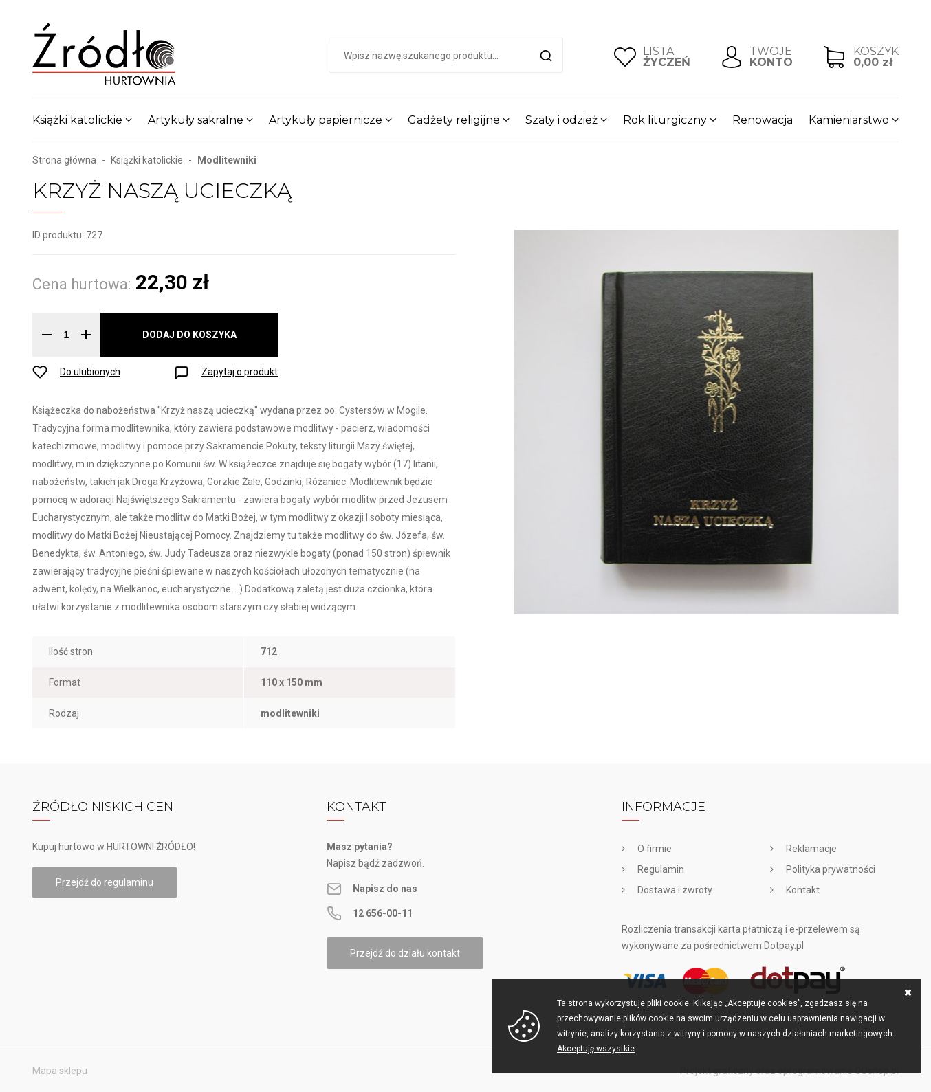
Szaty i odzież (561, 119)
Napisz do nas (385, 888)
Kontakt (803, 889)
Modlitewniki (226, 160)
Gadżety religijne (454, 119)
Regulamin (660, 869)
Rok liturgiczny (665, 119)
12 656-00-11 (383, 913)
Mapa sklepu (59, 1070)
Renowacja (762, 119)
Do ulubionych (90, 371)
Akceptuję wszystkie (596, 1049)
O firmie (654, 848)
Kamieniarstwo (849, 119)
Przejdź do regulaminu (104, 882)
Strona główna (64, 160)
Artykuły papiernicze (325, 119)
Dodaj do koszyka (189, 334)
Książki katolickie (77, 119)
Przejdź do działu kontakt (405, 953)
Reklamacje (811, 848)
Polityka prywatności (830, 869)
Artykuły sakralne (195, 119)
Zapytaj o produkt (239, 371)
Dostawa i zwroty (674, 889)
